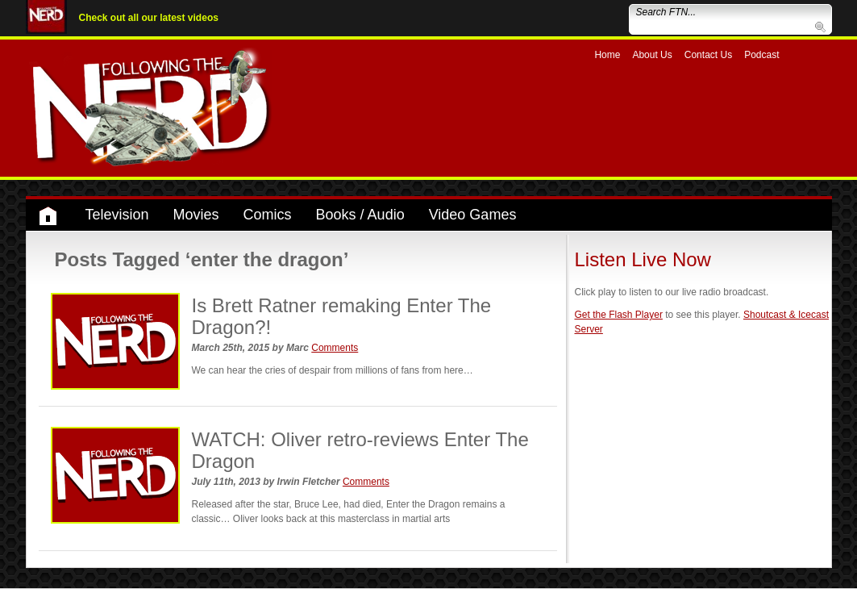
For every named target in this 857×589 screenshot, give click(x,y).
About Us (652, 55)
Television (117, 214)
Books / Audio (360, 214)
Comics (267, 214)
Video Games (473, 214)
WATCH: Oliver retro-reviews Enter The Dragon (360, 449)
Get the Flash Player (619, 314)
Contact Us (708, 55)
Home (607, 55)
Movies (196, 214)
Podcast (761, 55)
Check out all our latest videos (148, 17)
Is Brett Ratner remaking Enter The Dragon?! (342, 315)
